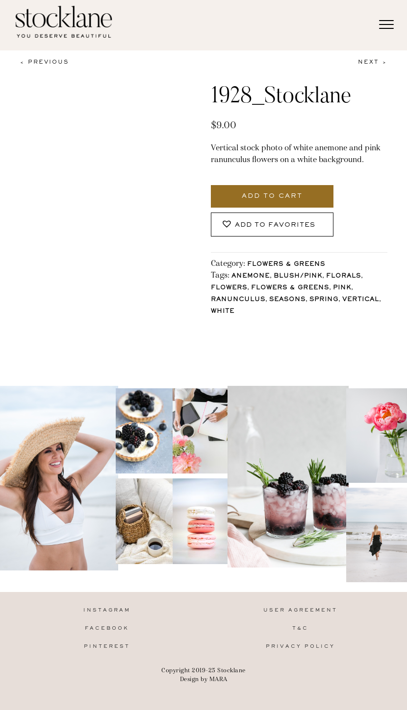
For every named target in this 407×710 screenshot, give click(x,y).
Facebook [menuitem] (107, 628)
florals (343, 276)
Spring (323, 300)
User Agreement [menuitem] (300, 610)
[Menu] (386, 25)
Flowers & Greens (286, 264)
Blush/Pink (298, 276)
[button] (272, 225)
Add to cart (272, 196)
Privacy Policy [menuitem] (300, 646)
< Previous (44, 62)
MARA (218, 679)
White (222, 311)
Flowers (229, 288)
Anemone (250, 276)
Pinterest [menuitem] (107, 646)
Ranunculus (238, 300)
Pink (342, 288)
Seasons (287, 300)
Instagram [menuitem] (106, 610)
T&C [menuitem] (300, 628)
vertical (360, 300)
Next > (372, 62)
